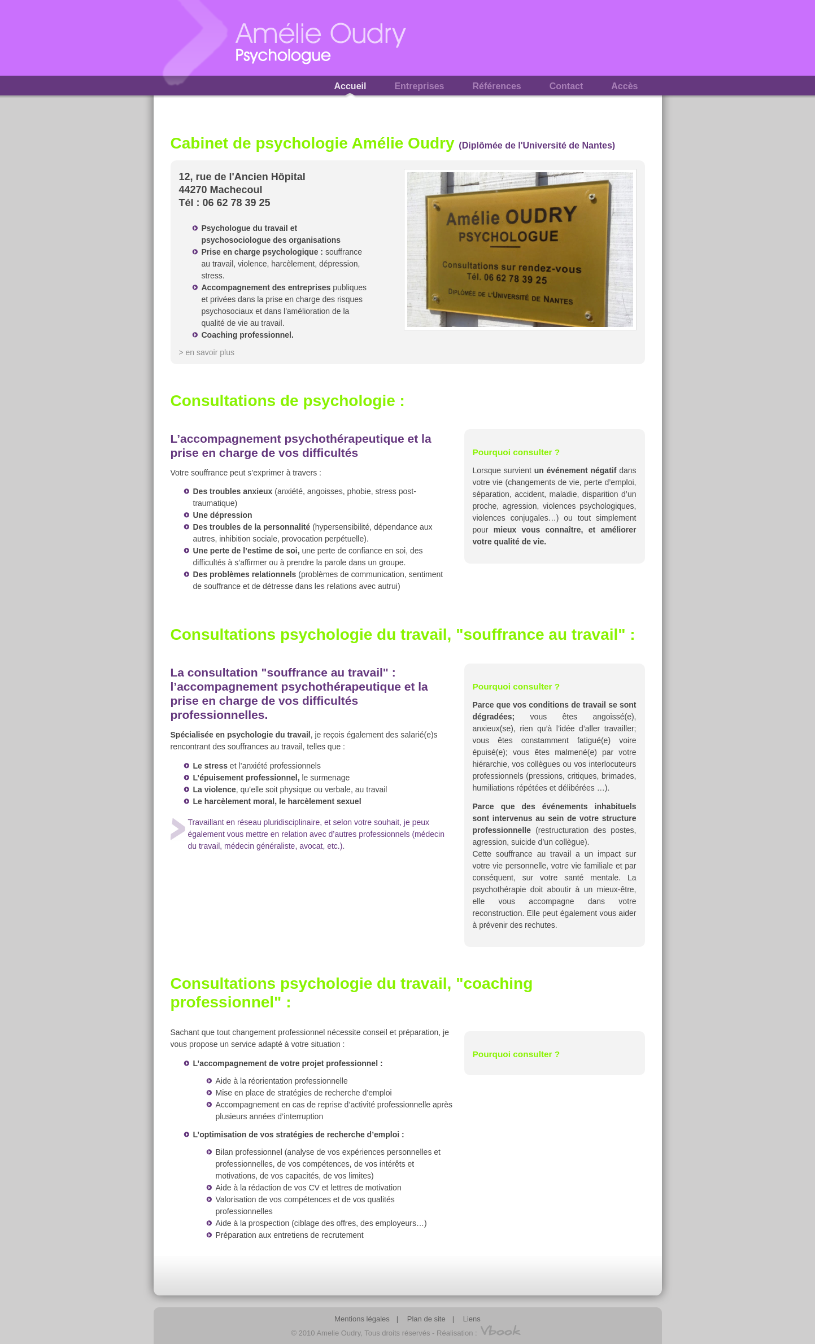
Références (496, 86)
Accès (624, 86)
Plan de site (426, 1319)
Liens (472, 1319)
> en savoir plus (206, 352)
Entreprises (419, 86)
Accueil (350, 86)
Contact (566, 86)
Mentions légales (362, 1319)
